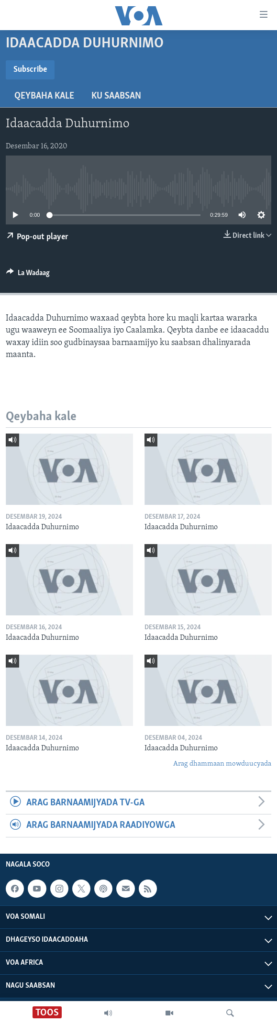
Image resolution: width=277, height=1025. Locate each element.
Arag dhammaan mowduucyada (222, 764)
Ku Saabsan (116, 96)
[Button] (28, 275)
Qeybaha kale (44, 96)
